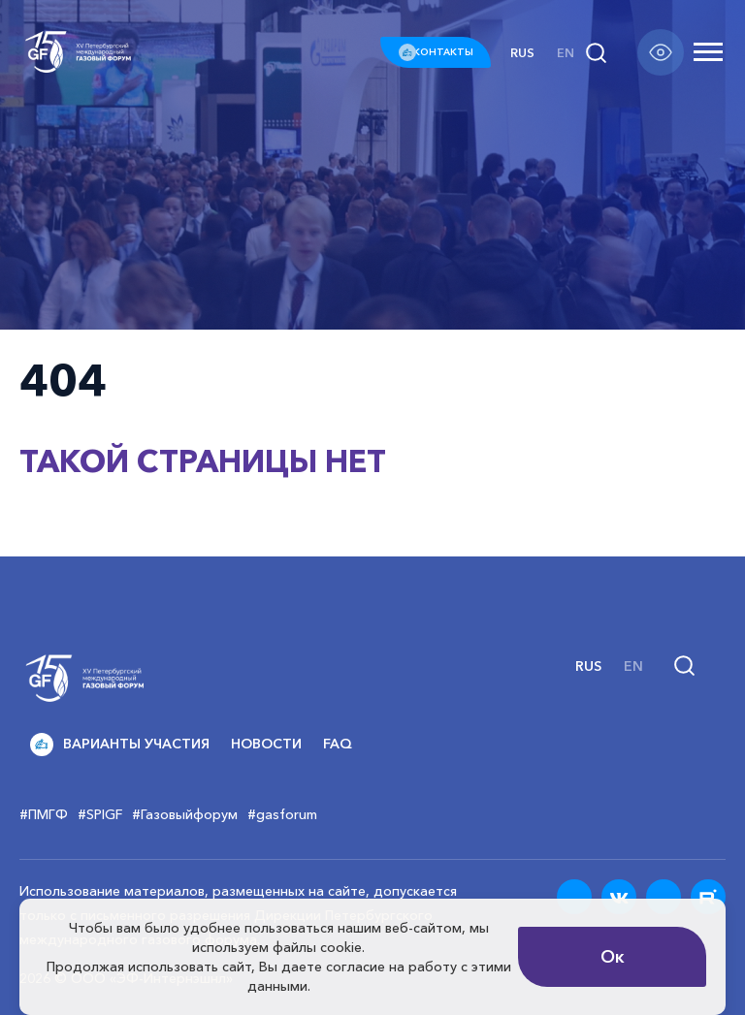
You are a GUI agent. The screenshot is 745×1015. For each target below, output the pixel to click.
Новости (266, 743)
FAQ (337, 743)
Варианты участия (120, 744)
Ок (612, 956)
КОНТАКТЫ (435, 52)
